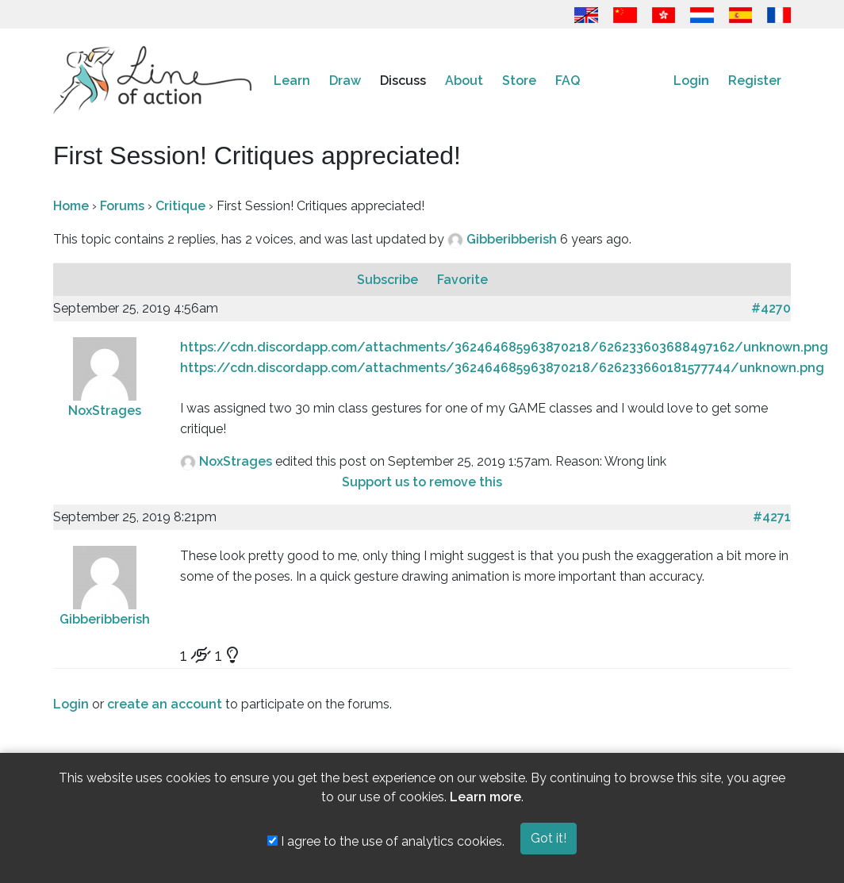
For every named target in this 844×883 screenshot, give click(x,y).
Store (519, 80)
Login (691, 80)
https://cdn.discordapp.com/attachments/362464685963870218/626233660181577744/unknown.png (502, 367)
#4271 (772, 516)
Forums (122, 205)
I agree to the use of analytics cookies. (385, 841)
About (464, 80)
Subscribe (389, 279)
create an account (164, 704)
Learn (292, 80)
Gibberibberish (513, 239)
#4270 (771, 308)
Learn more (485, 796)
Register (754, 80)
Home (71, 205)
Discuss (403, 80)
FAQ (567, 80)
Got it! (548, 838)
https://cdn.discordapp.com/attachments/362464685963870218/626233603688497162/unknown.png (504, 347)
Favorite (462, 279)
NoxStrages (104, 410)
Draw (345, 80)
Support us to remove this (422, 481)
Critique (180, 205)
